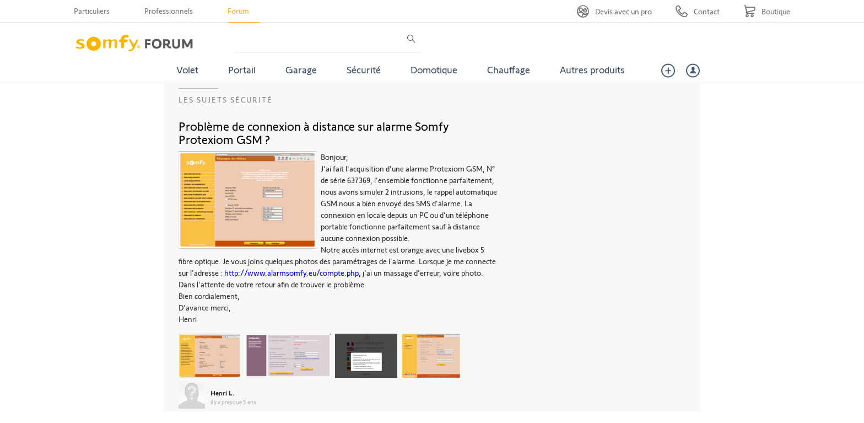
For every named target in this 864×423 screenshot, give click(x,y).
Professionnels (168, 10)
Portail (242, 69)
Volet (187, 69)
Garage (301, 69)
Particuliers (92, 10)
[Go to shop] (766, 11)
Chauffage (508, 69)
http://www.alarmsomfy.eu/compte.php (291, 272)
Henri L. (222, 393)
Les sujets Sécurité (226, 99)
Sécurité (364, 69)
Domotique (434, 69)
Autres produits (592, 69)
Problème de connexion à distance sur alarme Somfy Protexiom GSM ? (314, 132)
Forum (238, 10)
